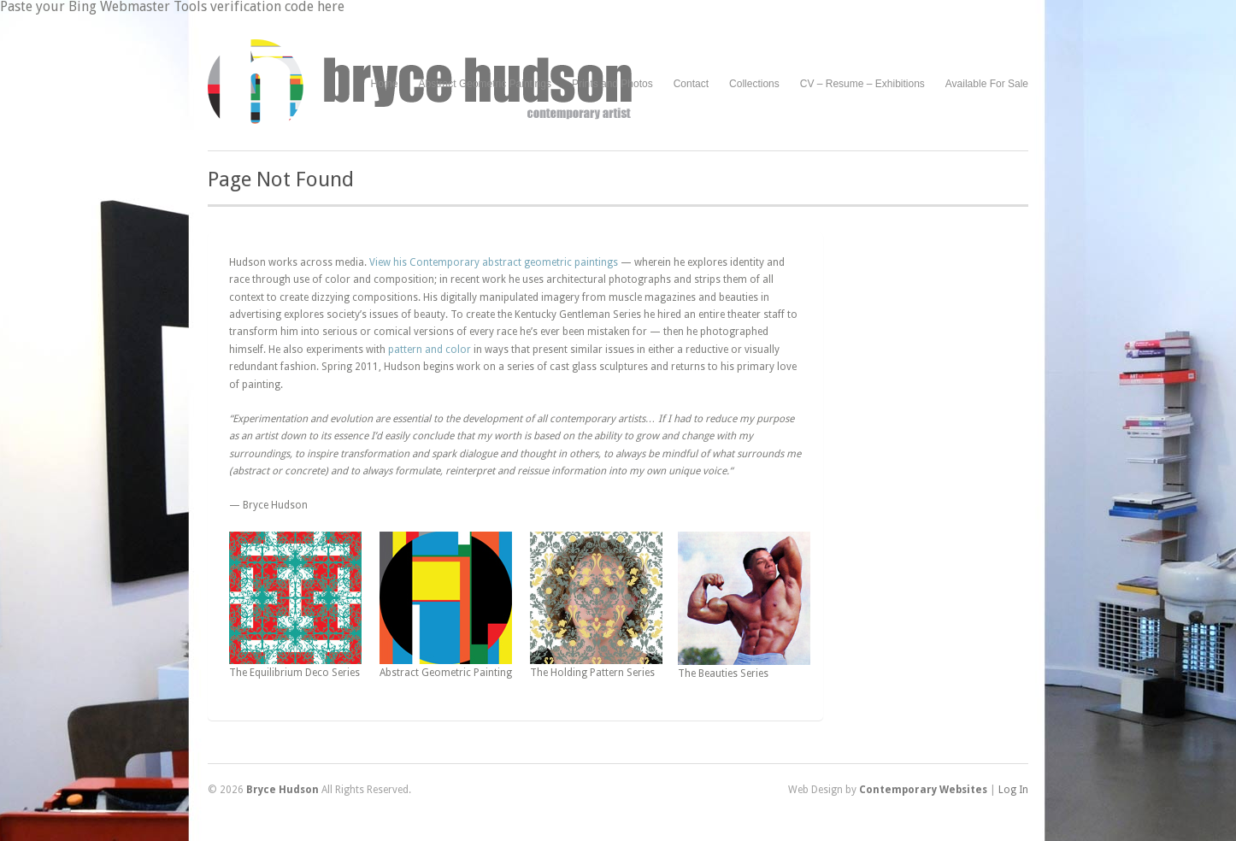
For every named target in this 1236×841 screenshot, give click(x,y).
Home (384, 84)
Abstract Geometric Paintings (485, 84)
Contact (691, 84)
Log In (1013, 790)
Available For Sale (986, 84)
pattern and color (429, 350)
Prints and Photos (612, 84)
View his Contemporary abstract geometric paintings (493, 262)
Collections (754, 84)
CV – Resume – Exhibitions (862, 84)
